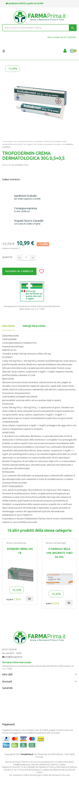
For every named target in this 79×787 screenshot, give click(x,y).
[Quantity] (26, 257)
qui (68, 775)
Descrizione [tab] (8, 326)
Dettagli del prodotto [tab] (34, 326)
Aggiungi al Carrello (19, 271)
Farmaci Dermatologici (16, 543)
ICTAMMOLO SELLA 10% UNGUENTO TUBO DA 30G (59, 552)
